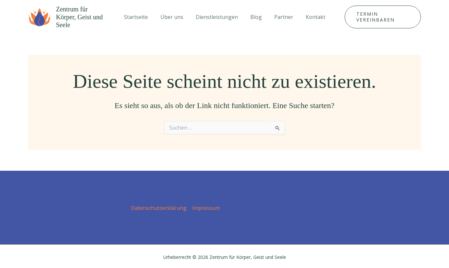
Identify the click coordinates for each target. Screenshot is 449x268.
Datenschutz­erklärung (159, 205)
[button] (380, 15)
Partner (280, 15)
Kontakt (310, 15)
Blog (255, 15)
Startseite (141, 15)
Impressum (206, 205)
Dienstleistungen (218, 15)
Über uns (174, 15)
